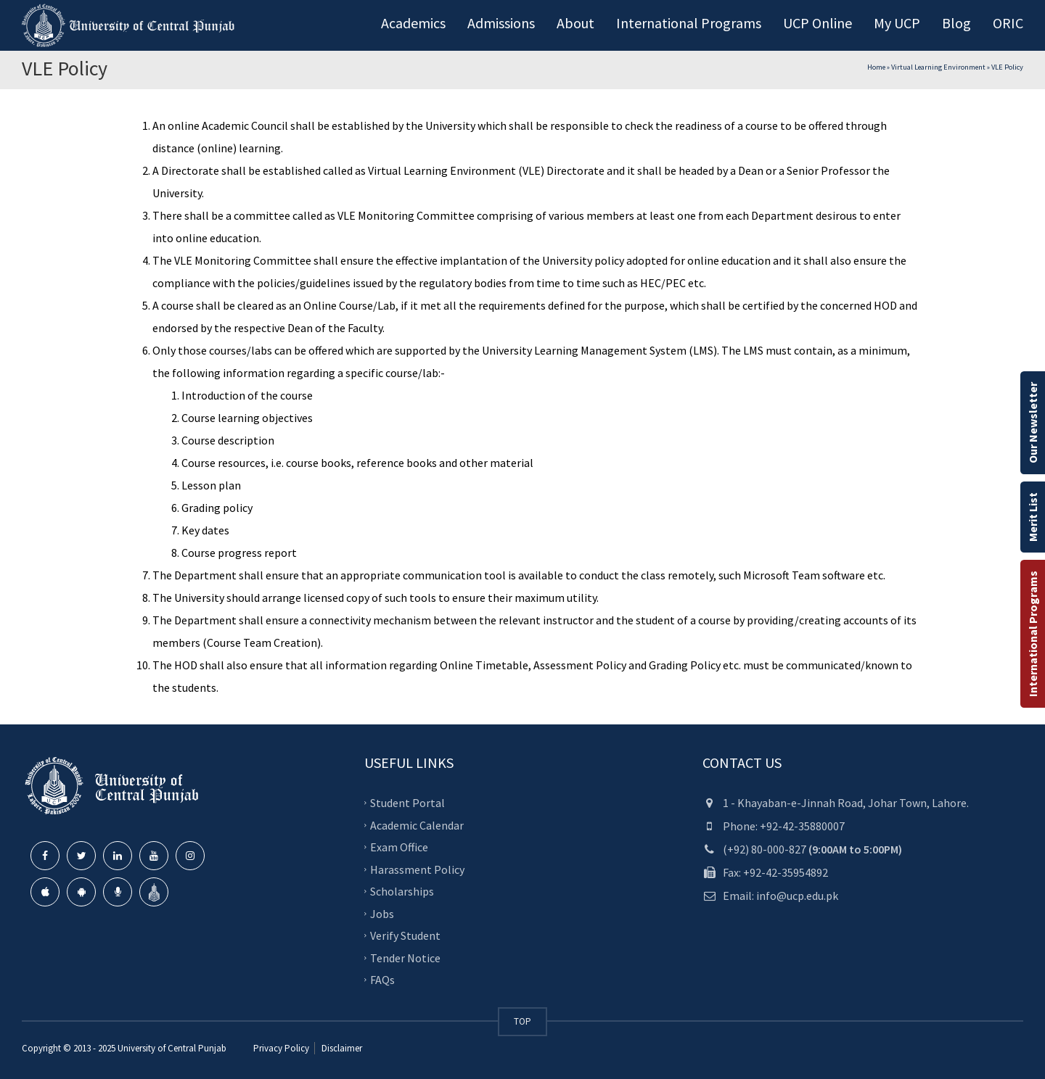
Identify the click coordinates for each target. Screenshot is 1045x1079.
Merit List (1032, 517)
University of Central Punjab (172, 1048)
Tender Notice (405, 957)
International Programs (1032, 634)
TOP (522, 1021)
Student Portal (407, 802)
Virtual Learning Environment (938, 67)
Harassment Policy (417, 868)
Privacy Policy (281, 1048)
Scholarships (402, 891)
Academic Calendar (417, 824)
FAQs (382, 979)
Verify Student (405, 935)
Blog (956, 23)
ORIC (1008, 23)
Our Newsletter (1032, 422)
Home (876, 67)
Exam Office (399, 847)
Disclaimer (340, 1048)
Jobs (382, 913)
